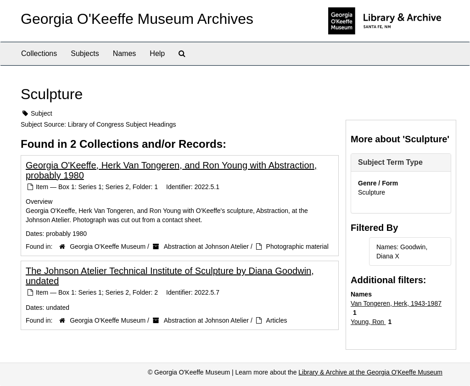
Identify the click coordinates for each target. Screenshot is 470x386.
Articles (276, 320)
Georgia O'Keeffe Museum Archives (137, 19)
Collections (39, 53)
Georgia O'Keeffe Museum (107, 246)
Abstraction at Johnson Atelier (206, 246)
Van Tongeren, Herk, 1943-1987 (396, 303)
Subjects (85, 53)
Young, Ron (368, 321)
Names (124, 53)
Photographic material (297, 246)
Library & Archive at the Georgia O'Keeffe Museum (370, 372)
